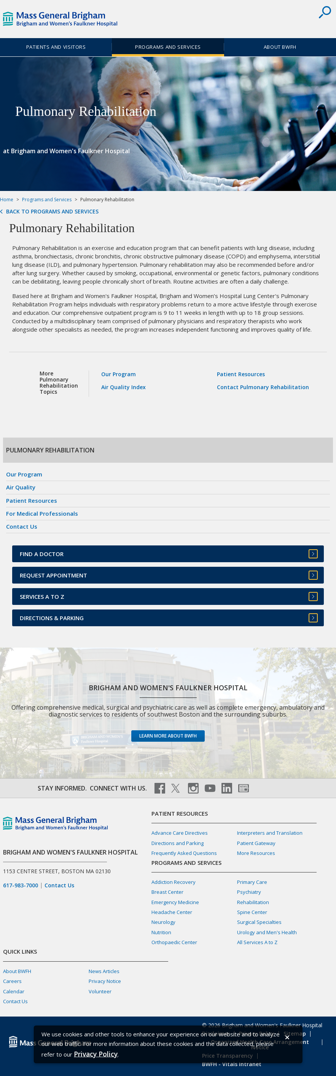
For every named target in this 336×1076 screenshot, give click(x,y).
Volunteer (100, 991)
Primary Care (252, 882)
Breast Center (167, 891)
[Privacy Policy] (96, 1053)
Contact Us (21, 526)
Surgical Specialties (259, 922)
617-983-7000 (20, 885)
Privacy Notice (105, 981)
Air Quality (20, 487)
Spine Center (252, 912)
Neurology (163, 922)
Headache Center (171, 912)
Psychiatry (249, 891)
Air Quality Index (123, 387)
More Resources (256, 853)
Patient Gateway (256, 843)
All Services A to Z (257, 942)
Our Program (118, 374)
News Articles (104, 971)
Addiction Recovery (173, 882)
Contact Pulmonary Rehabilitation (263, 387)
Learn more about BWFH (168, 736)
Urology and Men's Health (267, 932)
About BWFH (280, 46)
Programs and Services (168, 46)
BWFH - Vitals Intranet (231, 1064)
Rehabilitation (253, 902)
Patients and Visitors (56, 46)
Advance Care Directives (179, 832)
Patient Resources (241, 374)
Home (6, 199)
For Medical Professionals (42, 513)
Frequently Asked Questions (184, 853)
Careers (12, 981)
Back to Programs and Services (52, 211)
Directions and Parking (177, 843)
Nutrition (161, 932)
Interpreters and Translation (270, 832)
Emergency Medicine (175, 902)
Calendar (13, 991)
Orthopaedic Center (174, 942)
